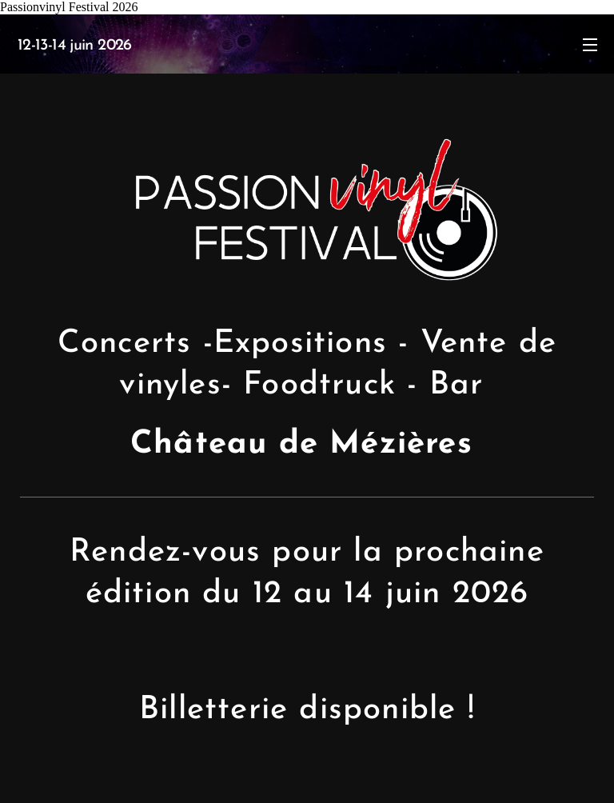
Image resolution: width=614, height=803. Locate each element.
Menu (590, 45)
